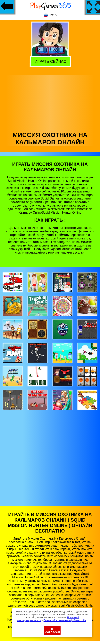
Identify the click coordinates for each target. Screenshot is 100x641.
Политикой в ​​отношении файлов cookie (65, 620)
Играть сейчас (49, 61)
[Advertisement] (50, 102)
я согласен (52, 630)
